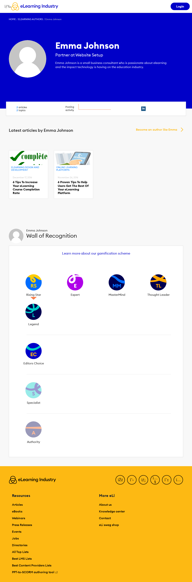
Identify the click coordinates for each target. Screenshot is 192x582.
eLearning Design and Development (25, 168)
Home (12, 19)
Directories (19, 545)
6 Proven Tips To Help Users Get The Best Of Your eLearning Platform (73, 187)
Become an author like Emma (156, 129)
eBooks (17, 511)
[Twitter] (131, 480)
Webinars (18, 518)
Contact (105, 518)
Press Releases (22, 525)
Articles (17, 504)
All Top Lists (20, 552)
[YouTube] (155, 480)
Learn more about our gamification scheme (96, 253)
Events (16, 531)
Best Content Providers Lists (31, 565)
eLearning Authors (30, 19)
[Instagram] (178, 480)
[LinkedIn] (143, 480)
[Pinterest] (166, 480)
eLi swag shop (109, 525)
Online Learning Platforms (66, 168)
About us (105, 504)
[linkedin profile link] (143, 108)
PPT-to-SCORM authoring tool (35, 572)
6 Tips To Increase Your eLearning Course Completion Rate (26, 187)
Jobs (15, 538)
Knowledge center (112, 511)
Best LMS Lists (22, 558)
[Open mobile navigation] (6, 6)
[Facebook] (120, 480)
